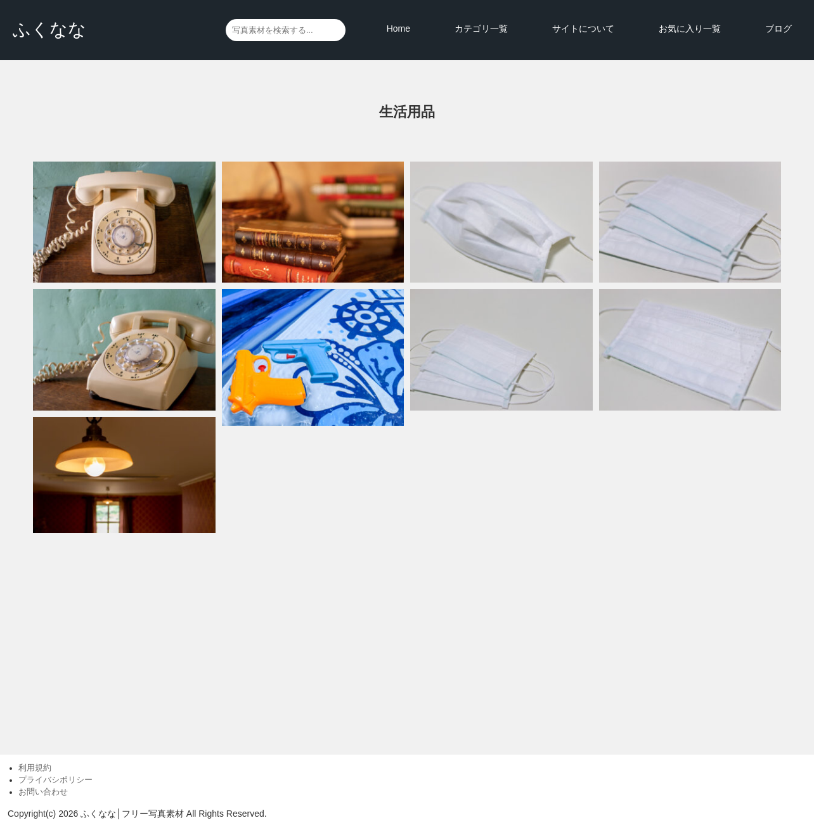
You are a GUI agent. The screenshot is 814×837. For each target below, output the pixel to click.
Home (398, 28)
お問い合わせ (43, 792)
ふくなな (49, 29)
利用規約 (34, 768)
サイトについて (583, 28)
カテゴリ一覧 (481, 28)
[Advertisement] (407, 637)
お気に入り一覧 (690, 28)
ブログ (778, 28)
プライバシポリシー (55, 780)
